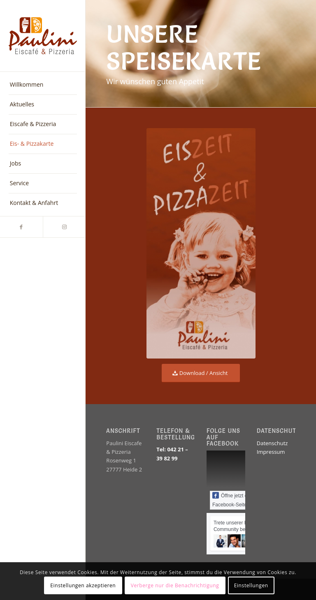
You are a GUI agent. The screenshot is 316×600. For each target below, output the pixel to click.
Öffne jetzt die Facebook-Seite (231, 500)
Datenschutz (272, 443)
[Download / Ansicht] (201, 373)
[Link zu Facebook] (21, 226)
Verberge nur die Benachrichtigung (175, 585)
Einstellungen (251, 585)
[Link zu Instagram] (64, 226)
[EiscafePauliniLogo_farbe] (43, 36)
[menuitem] (43, 85)
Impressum (271, 451)
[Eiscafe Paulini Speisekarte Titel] (201, 243)
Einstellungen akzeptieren (83, 585)
